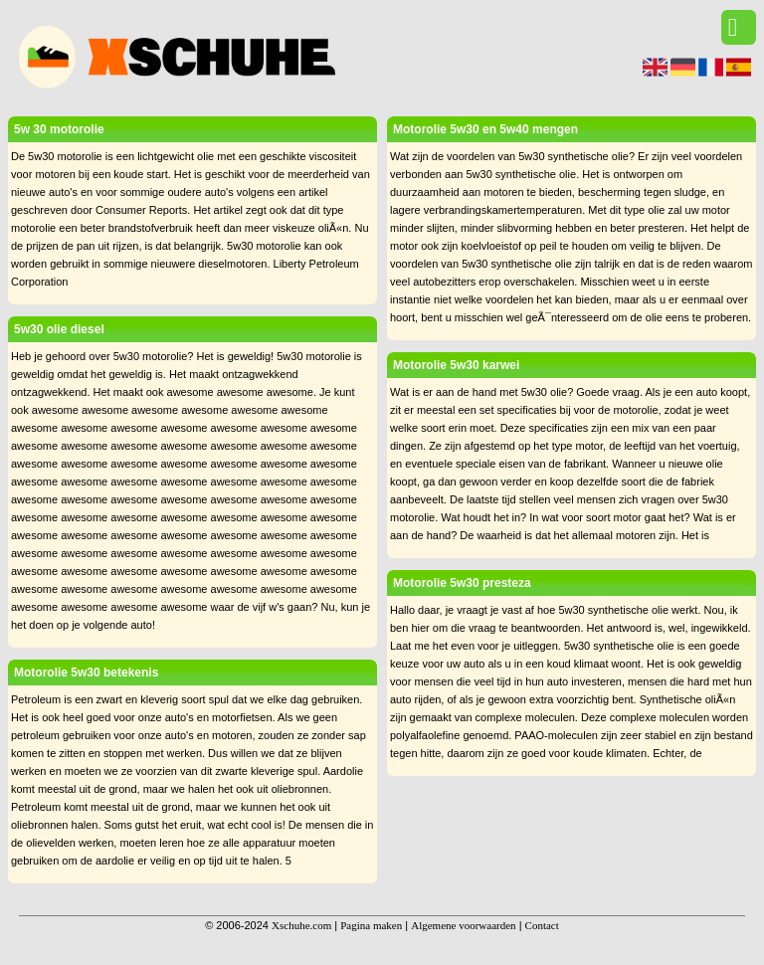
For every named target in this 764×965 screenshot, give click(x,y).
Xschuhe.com (301, 925)
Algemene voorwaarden (463, 925)
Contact (542, 925)
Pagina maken (371, 925)
